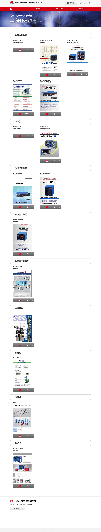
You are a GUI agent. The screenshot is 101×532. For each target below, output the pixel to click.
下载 (25, 49)
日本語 (88, 3)
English (81, 3)
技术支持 (26, 2)
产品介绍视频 (59, 9)
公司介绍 (38, 9)
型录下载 (81, 9)
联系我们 (72, 3)
